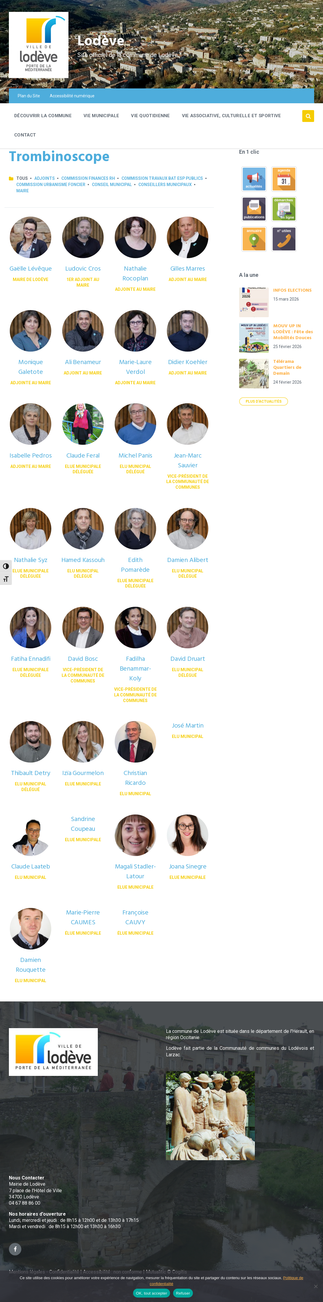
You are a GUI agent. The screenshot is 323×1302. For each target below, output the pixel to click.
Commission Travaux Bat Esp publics (162, 178)
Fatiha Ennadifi (30, 659)
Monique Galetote (30, 367)
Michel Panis (135, 456)
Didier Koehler (187, 362)
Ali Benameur (83, 362)
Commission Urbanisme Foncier (50, 184)
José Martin (188, 726)
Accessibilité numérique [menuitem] (72, 95)
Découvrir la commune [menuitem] (43, 115)
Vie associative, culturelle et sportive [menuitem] (231, 115)
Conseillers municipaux (165, 184)
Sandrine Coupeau (83, 824)
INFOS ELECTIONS (292, 290)
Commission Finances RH (88, 178)
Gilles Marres (187, 269)
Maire (22, 190)
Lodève (100, 41)
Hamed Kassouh (83, 560)
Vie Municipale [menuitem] (101, 115)
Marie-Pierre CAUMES (83, 918)
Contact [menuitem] (25, 135)
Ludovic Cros (83, 269)
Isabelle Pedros (30, 456)
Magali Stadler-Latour (135, 872)
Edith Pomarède (135, 565)
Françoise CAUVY (135, 918)
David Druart (187, 659)
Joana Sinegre (188, 867)
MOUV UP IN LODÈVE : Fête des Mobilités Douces (293, 332)
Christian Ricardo (135, 778)
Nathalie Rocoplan (135, 274)
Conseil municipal (112, 184)
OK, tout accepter (151, 1293)
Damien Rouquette (30, 965)
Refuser (183, 1293)
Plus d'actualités (264, 401)
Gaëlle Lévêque (30, 269)
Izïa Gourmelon (82, 773)
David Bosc (83, 659)
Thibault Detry (30, 773)
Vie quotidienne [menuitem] (150, 115)
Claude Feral (83, 456)
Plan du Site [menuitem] (29, 95)
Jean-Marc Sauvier (188, 461)
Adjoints (44, 178)
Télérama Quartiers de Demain (287, 367)
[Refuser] (316, 1286)
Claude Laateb (30, 867)
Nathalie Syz (31, 560)
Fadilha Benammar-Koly (135, 669)
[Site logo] (38, 76)
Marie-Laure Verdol (135, 367)
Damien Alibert (187, 560)
